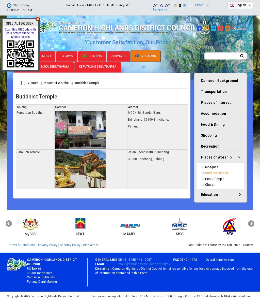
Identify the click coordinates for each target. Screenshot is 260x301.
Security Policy (70, 245)
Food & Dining (213, 124)
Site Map (110, 5)
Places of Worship (56, 83)
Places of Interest (216, 103)
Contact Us (75, 5)
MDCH (44, 56)
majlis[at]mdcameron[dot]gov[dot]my (144, 264)
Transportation (214, 92)
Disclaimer (90, 245)
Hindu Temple (214, 179)
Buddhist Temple (217, 173)
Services (118, 56)
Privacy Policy (47, 245)
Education (209, 195)
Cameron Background (219, 81)
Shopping (209, 135)
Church (210, 185)
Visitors (145, 56)
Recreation (210, 146)
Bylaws (67, 56)
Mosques (211, 167)
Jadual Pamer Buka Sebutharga (43, 66)
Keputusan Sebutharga (97, 66)
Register (125, 5)
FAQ (89, 5)
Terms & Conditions (22, 245)
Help (98, 5)
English (241, 5)
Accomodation (213, 113)
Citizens (92, 56)
